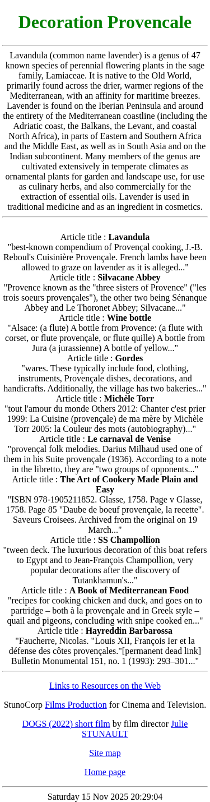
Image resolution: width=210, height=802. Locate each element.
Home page (105, 772)
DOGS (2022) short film (66, 724)
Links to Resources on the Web (105, 685)
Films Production (76, 704)
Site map (104, 753)
